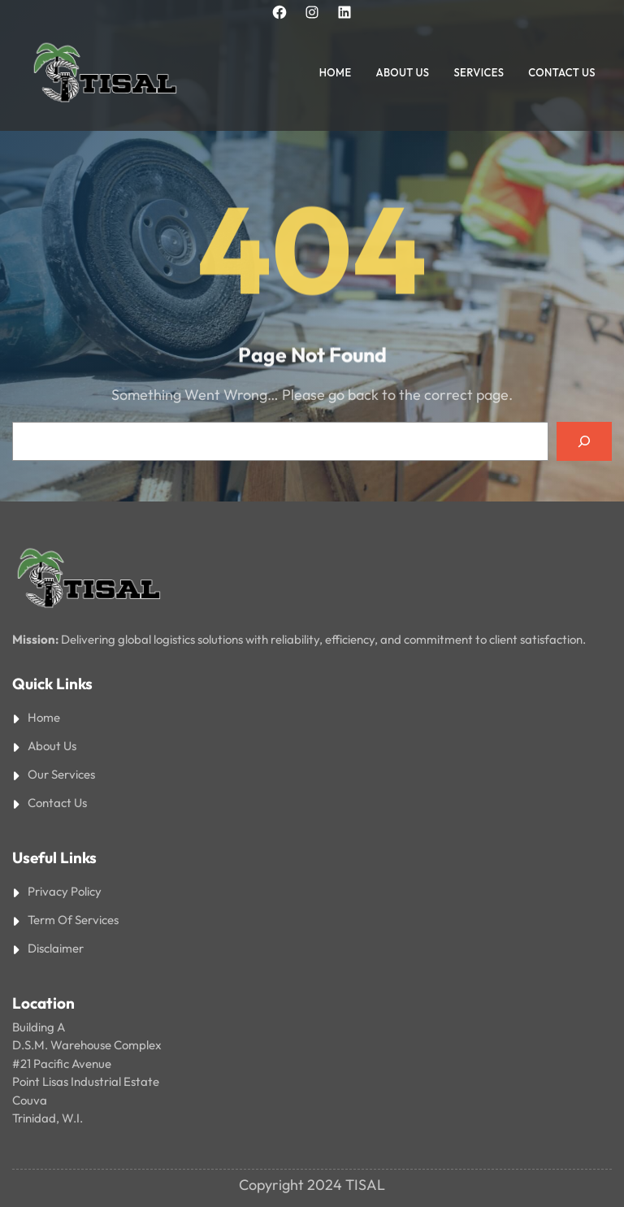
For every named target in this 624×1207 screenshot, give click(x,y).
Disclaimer (56, 948)
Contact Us (57, 802)
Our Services (61, 774)
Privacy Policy (65, 891)
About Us (52, 745)
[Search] (584, 441)
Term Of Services (73, 919)
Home (44, 717)
